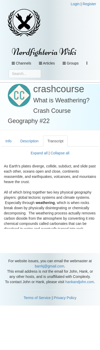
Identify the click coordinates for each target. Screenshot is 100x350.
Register (89, 4)
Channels (21, 63)
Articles (47, 63)
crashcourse (58, 89)
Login (75, 4)
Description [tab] (29, 141)
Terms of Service (37, 298)
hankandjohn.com (79, 282)
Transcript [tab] (55, 141)
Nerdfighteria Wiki (44, 51)
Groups (71, 63)
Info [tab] (8, 141)
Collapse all (60, 153)
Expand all (39, 153)
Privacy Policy (65, 298)
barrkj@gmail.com (49, 266)
